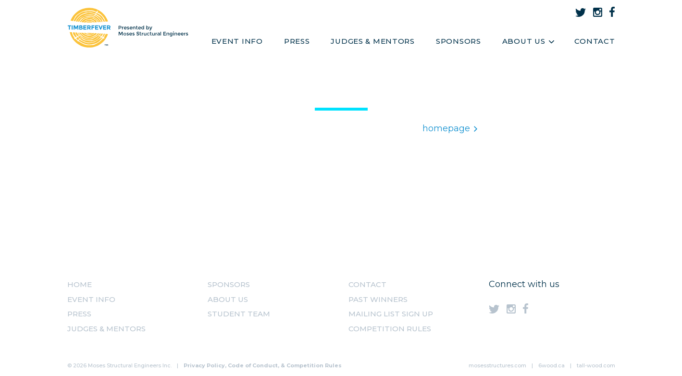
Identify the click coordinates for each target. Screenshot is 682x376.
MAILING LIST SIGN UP (390, 313)
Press (297, 41)
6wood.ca (551, 365)
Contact (594, 41)
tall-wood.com (596, 365)
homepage (449, 128)
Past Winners (378, 299)
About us (228, 299)
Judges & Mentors (373, 41)
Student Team (239, 313)
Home (79, 284)
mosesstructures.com (497, 365)
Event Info (237, 41)
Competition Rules (389, 328)
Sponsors (458, 41)
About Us (528, 41)
